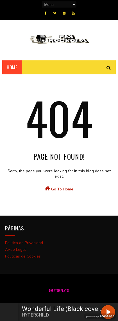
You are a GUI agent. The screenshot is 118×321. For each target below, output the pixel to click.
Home (12, 67)
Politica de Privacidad (24, 243)
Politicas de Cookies (23, 256)
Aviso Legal (15, 249)
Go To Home (59, 189)
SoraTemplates (59, 290)
